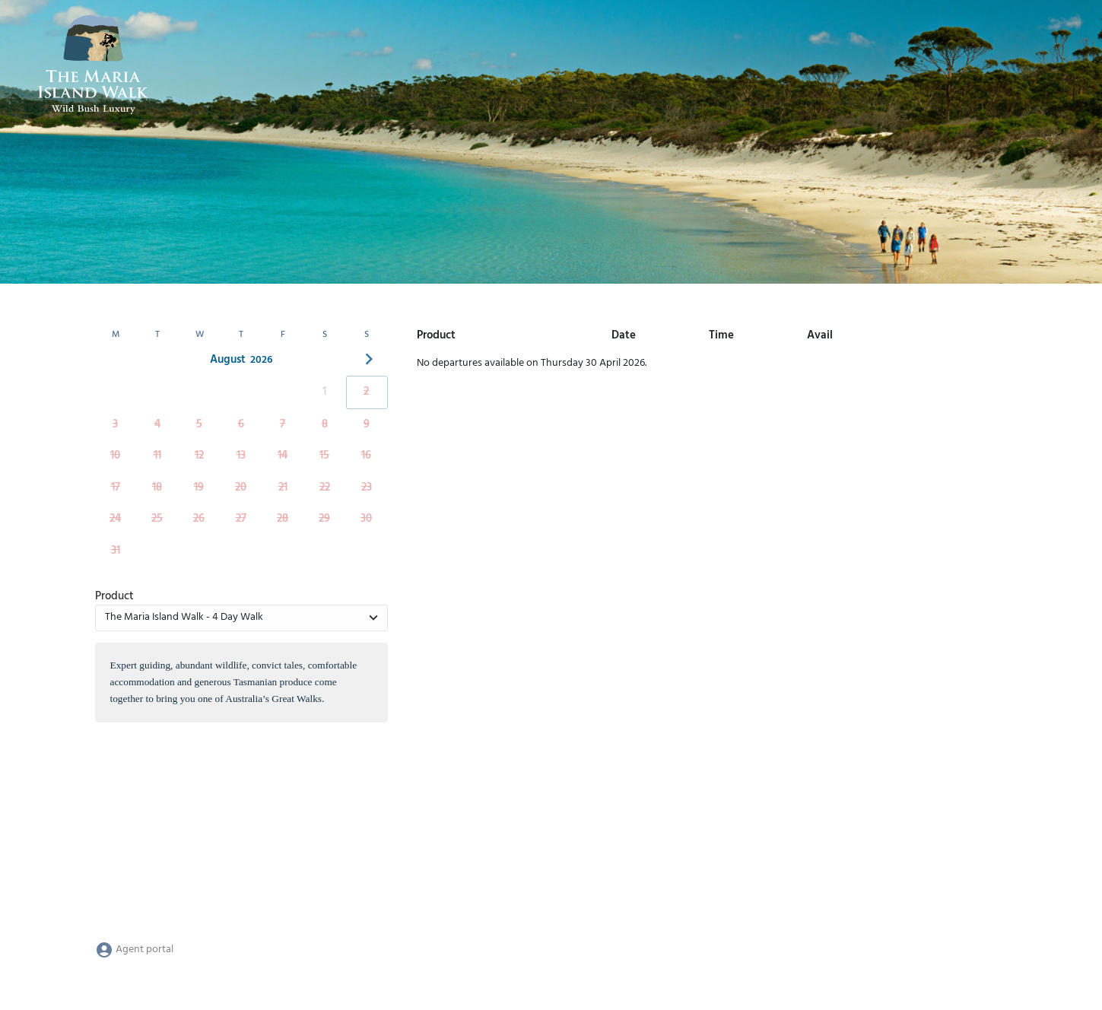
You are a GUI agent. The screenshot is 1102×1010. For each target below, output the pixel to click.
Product (114, 596)
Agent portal (134, 949)
